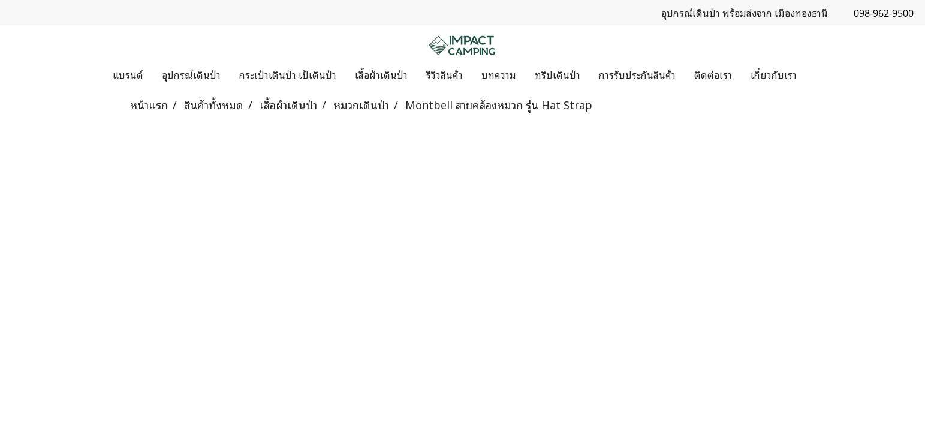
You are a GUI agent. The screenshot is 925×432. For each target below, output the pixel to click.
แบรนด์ (128, 74)
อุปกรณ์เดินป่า (191, 74)
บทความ (498, 74)
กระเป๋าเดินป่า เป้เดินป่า (287, 74)
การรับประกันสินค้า (637, 74)
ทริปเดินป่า (557, 74)
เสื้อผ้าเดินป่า (381, 74)
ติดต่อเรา (713, 74)
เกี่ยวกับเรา (774, 74)
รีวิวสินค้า (444, 74)
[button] (816, 74)
